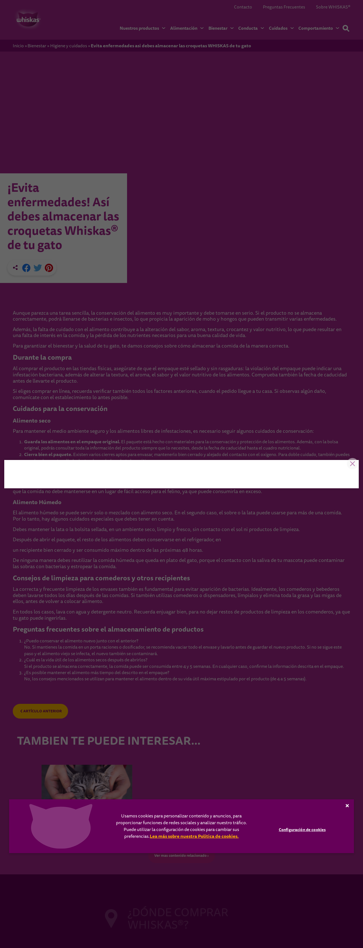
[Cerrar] (347, 805)
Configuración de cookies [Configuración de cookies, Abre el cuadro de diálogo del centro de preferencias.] (302, 829)
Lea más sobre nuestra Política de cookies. (194, 836)
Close (350, 383)
